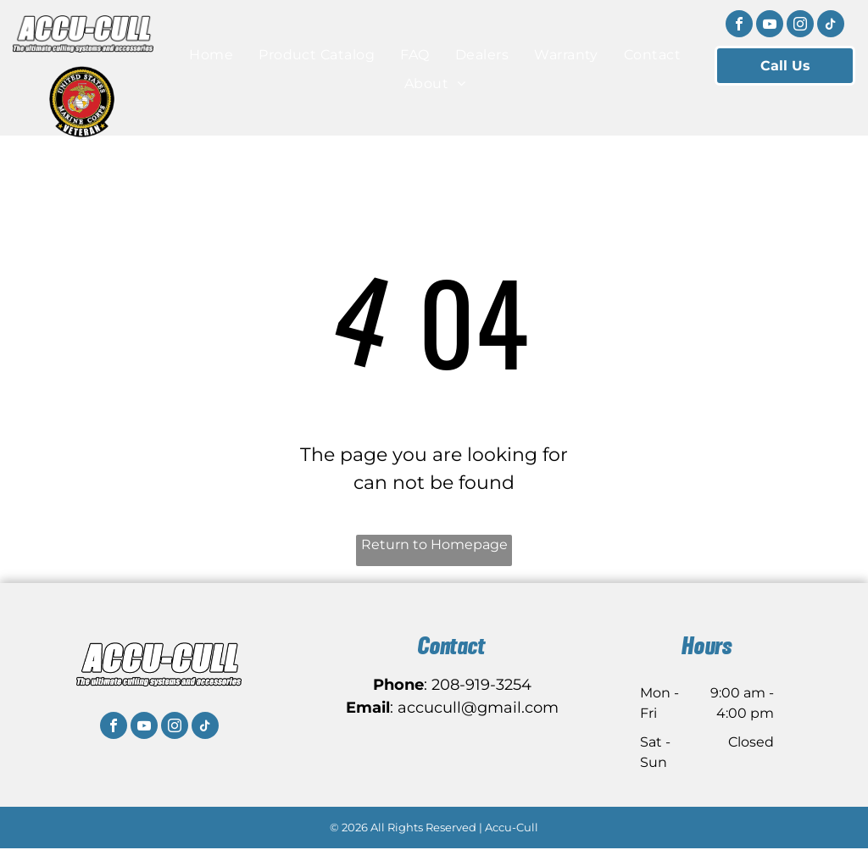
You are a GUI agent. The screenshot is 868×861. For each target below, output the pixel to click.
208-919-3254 (481, 684)
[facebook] (739, 26)
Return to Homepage (434, 544)
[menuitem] (211, 55)
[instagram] (800, 26)
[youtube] (769, 26)
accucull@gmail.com (478, 707)
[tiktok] (830, 26)
